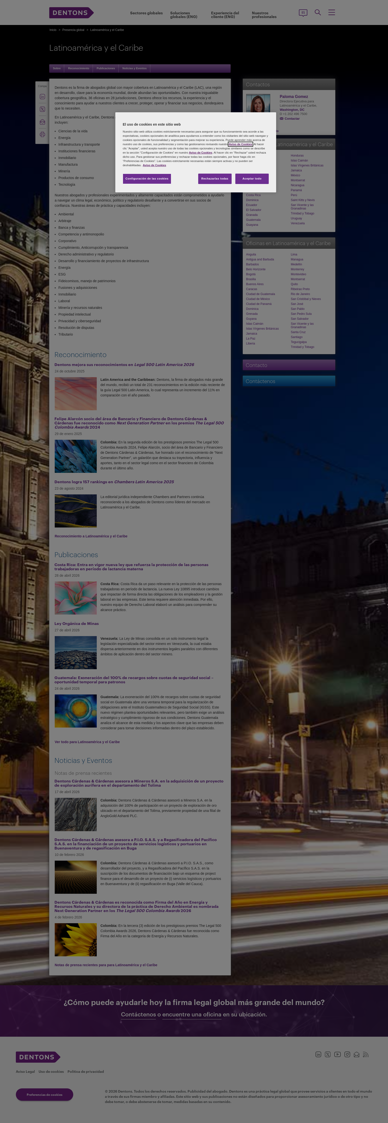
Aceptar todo (252, 178)
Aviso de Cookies (240, 144)
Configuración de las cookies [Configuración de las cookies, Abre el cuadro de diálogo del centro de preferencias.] (147, 178)
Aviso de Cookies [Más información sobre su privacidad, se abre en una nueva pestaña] (154, 165)
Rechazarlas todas (214, 178)
